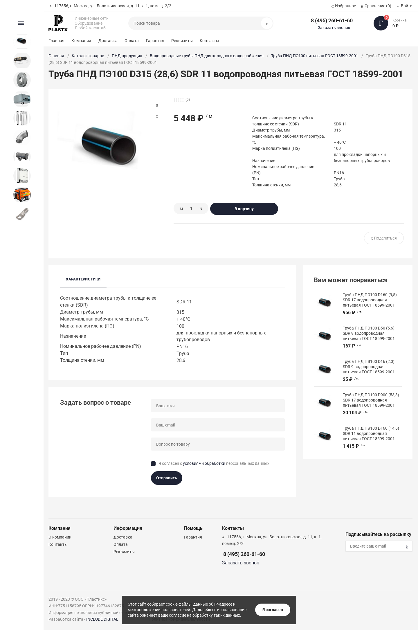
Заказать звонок (334, 27)
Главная (56, 40)
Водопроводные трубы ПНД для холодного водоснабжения (207, 55)
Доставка (108, 40)
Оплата (132, 40)
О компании (59, 537)
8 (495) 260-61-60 (332, 20)
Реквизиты (182, 40)
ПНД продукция (127, 55)
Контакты (209, 40)
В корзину (244, 208)
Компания (81, 40)
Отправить (166, 478)
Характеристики (83, 279)
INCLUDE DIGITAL (102, 619)
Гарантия (155, 40)
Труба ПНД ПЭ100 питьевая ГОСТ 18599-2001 (314, 55)
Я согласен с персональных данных (213, 463)
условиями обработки (204, 463)
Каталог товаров (88, 55)
